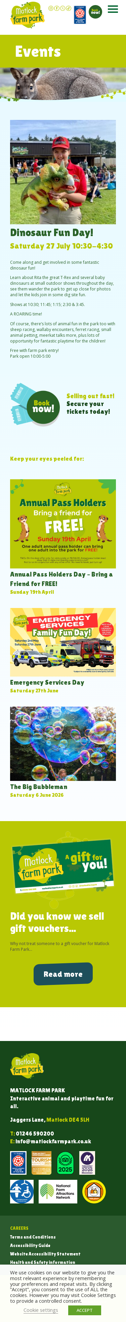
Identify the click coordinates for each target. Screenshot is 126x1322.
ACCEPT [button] (85, 1310)
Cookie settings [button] (41, 1309)
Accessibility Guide (30, 1245)
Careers (19, 1228)
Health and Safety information (42, 1262)
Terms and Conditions (33, 1237)
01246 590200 (35, 1133)
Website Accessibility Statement (45, 1253)
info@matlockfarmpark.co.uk (53, 1141)
